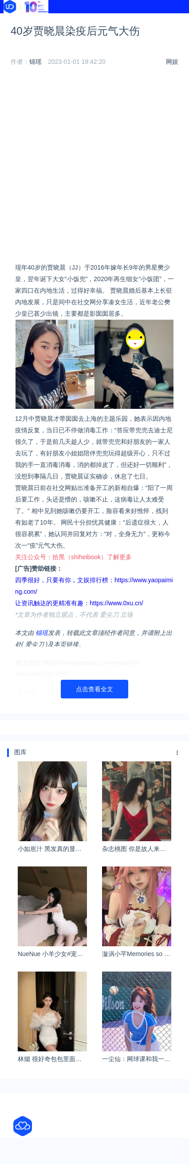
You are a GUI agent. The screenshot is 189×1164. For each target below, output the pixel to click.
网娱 (172, 61)
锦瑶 (35, 61)
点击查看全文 (94, 689)
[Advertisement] (94, 167)
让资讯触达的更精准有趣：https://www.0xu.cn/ (79, 603)
